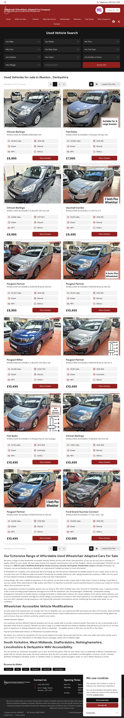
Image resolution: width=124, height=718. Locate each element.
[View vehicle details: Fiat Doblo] (91, 108)
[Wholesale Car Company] (5, 2)
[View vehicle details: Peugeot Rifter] (32, 336)
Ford (25, 669)
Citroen (9, 669)
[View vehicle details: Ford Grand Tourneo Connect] (91, 488)
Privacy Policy (20, 715)
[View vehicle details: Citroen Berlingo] (32, 108)
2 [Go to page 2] (59, 84)
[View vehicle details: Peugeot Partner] (32, 260)
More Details (45, 158)
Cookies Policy (98, 695)
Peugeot (35, 669)
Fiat (17, 669)
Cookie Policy (8, 715)
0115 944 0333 (43, 684)
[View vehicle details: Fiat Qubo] (32, 412)
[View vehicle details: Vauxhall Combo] (91, 184)
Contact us (59, 568)
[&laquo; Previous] (51, 84)
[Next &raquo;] (64, 84)
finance (72, 638)
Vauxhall (46, 669)
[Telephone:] (108, 2)
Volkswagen (58, 669)
